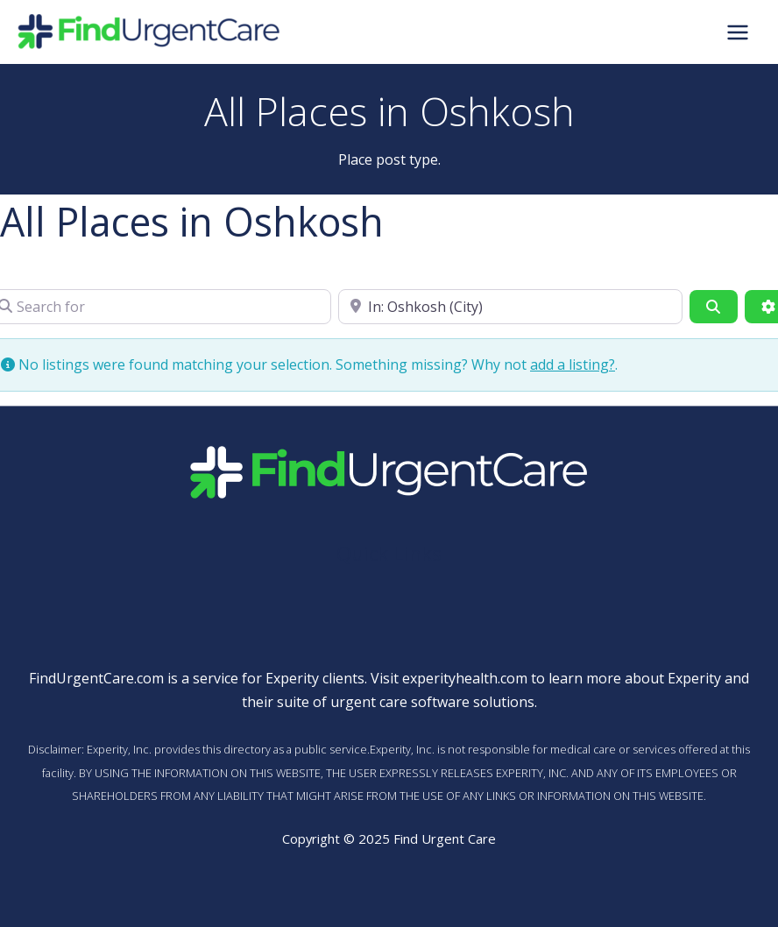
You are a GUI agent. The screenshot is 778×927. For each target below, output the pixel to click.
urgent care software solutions (432, 701)
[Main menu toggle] (737, 31)
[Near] (510, 306)
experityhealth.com (464, 678)
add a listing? (572, 364)
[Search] (713, 306)
